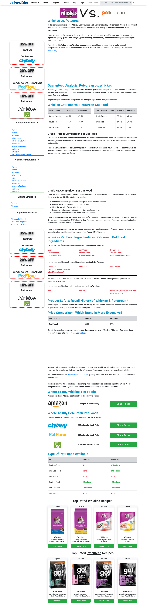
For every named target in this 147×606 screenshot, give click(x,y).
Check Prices (123, 403)
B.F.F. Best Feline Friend (21, 155)
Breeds (45, 3)
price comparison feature (78, 375)
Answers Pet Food (19, 146)
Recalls (66, 3)
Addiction (15, 135)
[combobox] (116, 3)
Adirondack (16, 138)
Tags (82, 3)
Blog (74, 3)
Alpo (13, 178)
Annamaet (16, 144)
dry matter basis (110, 100)
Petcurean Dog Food (19, 222)
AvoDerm (15, 152)
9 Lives (14, 130)
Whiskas (14, 206)
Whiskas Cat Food (18, 219)
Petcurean (15, 203)
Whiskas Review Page (112, 48)
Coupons (55, 3)
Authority (15, 149)
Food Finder (93, 3)
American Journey (19, 141)
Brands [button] (34, 3)
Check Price (57, 546)
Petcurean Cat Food (19, 224)
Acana (14, 133)
